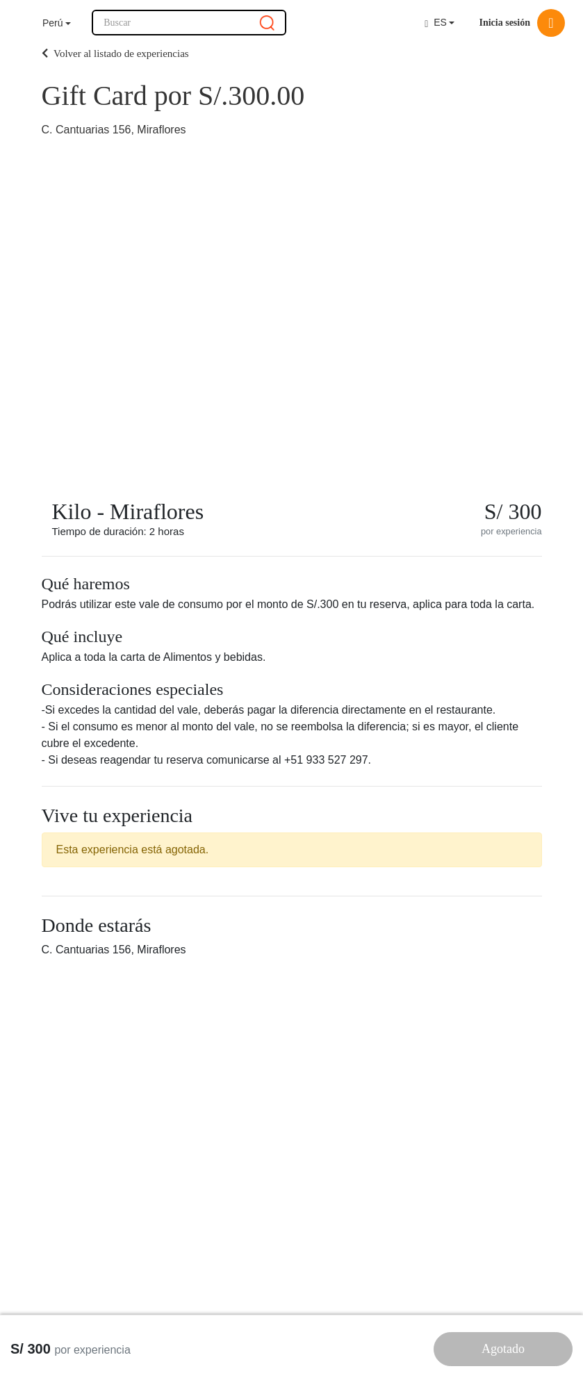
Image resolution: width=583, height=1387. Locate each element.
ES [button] (436, 22)
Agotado (503, 1349)
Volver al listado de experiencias (115, 53)
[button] (56, 23)
